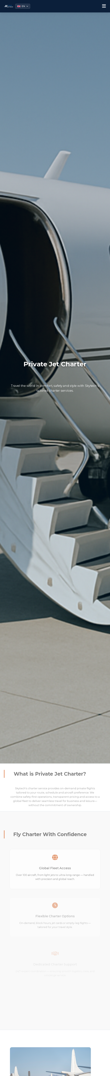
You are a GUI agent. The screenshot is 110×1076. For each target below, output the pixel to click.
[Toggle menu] (104, 6)
